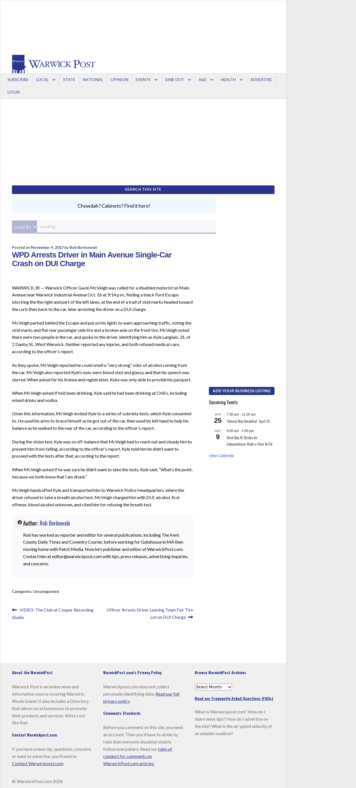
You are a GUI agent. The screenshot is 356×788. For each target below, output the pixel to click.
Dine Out (174, 79)
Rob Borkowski (83, 246)
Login (14, 92)
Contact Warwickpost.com (37, 762)
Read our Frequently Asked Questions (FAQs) (234, 697)
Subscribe (18, 79)
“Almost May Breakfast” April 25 (248, 420)
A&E (202, 79)
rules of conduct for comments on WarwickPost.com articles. (137, 755)
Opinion (119, 79)
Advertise (261, 79)
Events (143, 79)
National (93, 79)
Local (42, 79)
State (69, 79)
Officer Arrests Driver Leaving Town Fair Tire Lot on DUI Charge (149, 611)
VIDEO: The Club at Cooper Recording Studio (52, 611)
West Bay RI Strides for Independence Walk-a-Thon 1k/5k (250, 439)
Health (228, 79)
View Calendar (221, 454)
